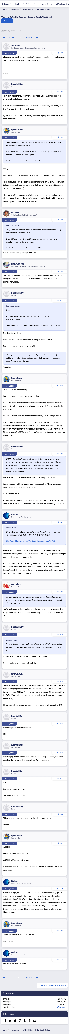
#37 (61, 843)
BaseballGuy (17, 84)
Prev (11, 37)
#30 (61, 592)
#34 (61, 752)
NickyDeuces (17, 263)
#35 (61, 778)
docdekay (16, 584)
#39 (61, 931)
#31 (61, 634)
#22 (61, 92)
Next (29, 37)
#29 (61, 522)
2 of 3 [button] (20, 37)
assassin (15, 45)
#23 (61, 137)
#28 (61, 454)
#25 (61, 271)
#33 (61, 723)
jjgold (5, 30)
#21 (61, 53)
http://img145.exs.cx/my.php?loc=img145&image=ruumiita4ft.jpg (31, 541)
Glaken (14, 514)
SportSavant (17, 129)
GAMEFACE (17, 674)
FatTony (15, 212)
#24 (61, 220)
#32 (61, 681)
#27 (61, 386)
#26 (61, 300)
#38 (61, 888)
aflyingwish (61, 1007)
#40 (61, 960)
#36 (61, 814)
